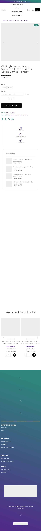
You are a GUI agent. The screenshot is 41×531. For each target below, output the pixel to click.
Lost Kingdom (17, 15)
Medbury (17, 8)
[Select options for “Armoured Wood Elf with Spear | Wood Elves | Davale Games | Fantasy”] (34, 355)
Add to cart (12, 105)
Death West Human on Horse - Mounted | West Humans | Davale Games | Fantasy (23, 159)
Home (5, 20)
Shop (25, 1)
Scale (3, 85)
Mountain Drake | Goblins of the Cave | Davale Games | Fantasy (23, 182)
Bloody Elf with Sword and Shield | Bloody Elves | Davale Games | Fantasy (23, 174)
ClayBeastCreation (17, 11)
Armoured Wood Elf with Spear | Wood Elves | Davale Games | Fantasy (30, 343)
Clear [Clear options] (27, 94)
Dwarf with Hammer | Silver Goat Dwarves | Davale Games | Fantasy (11, 343)
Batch (3, 91)
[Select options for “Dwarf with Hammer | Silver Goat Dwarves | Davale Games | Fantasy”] (14, 355)
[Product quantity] (11, 99)
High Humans (23, 20)
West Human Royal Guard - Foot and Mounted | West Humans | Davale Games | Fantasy (23, 167)
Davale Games (17, 4)
